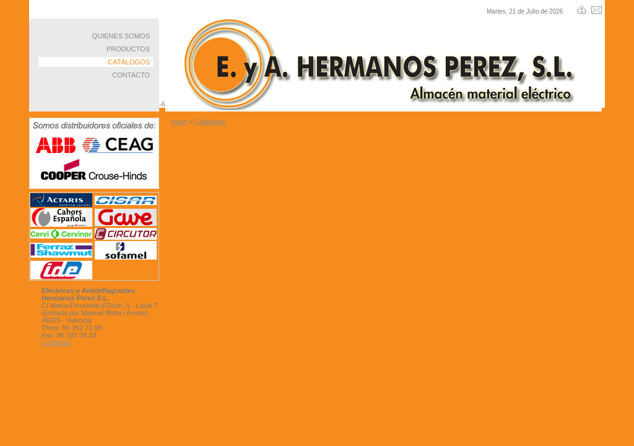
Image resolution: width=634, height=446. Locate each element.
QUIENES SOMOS (121, 36)
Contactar (56, 342)
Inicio (180, 121)
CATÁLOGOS (129, 62)
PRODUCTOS (128, 49)
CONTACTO (131, 75)
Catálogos (210, 121)
